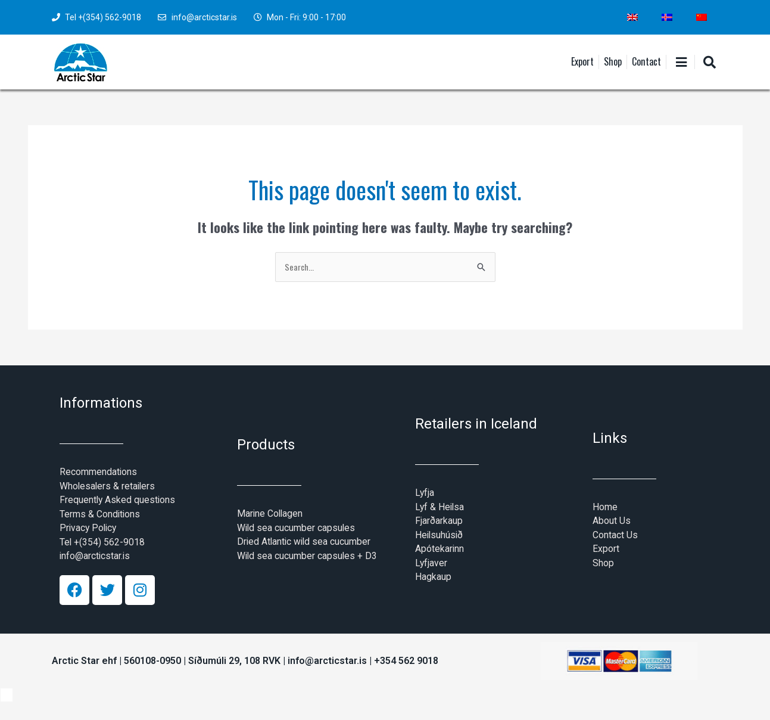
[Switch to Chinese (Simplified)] (701, 17)
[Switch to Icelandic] (667, 17)
